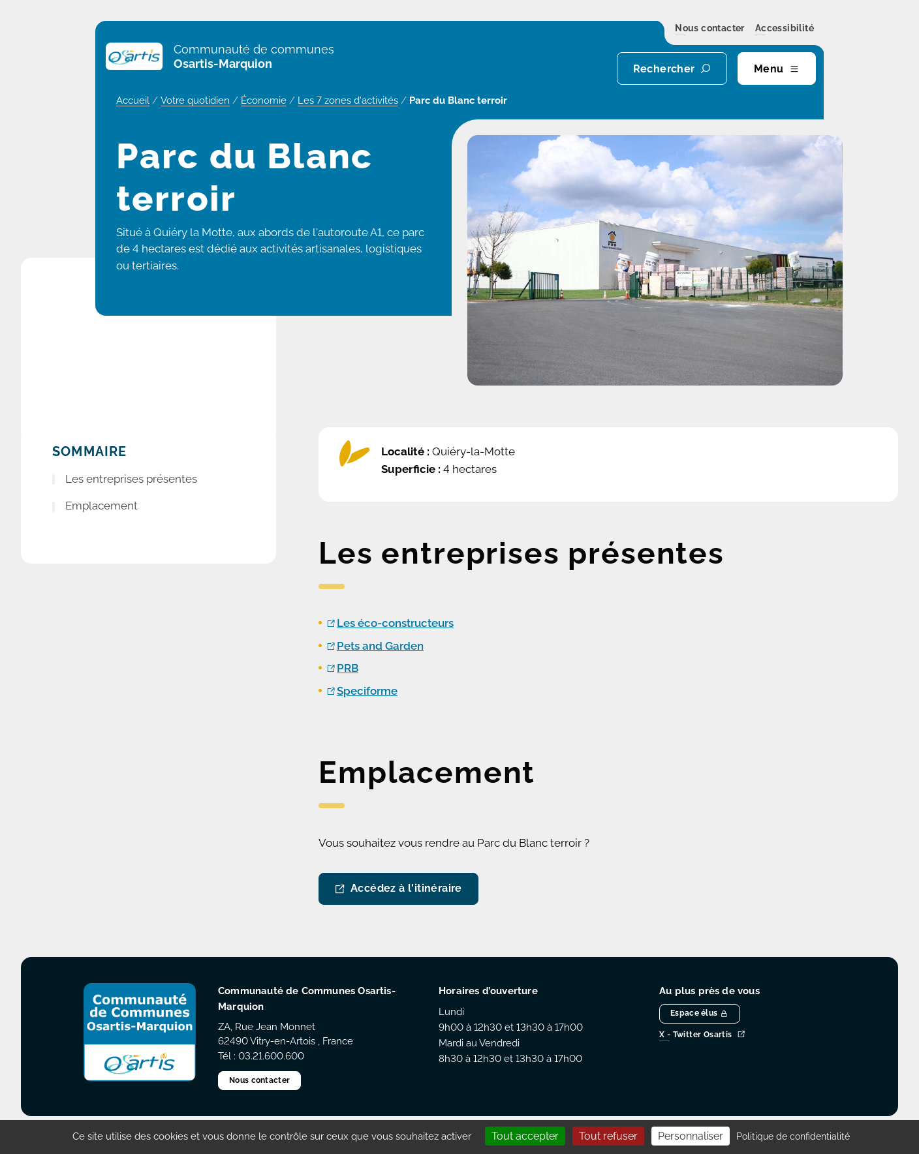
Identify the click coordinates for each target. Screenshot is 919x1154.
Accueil (132, 100)
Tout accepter (525, 1136)
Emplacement (101, 505)
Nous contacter (710, 28)
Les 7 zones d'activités (348, 100)
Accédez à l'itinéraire (406, 888)
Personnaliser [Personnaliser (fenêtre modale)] (690, 1136)
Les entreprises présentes (131, 478)
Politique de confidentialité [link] (793, 1136)
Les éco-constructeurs (395, 623)
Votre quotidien (195, 100)
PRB (347, 668)
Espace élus (699, 1013)
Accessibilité (784, 28)
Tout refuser (608, 1136)
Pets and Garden (380, 645)
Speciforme (367, 690)
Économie (264, 100)
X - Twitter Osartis (702, 1035)
